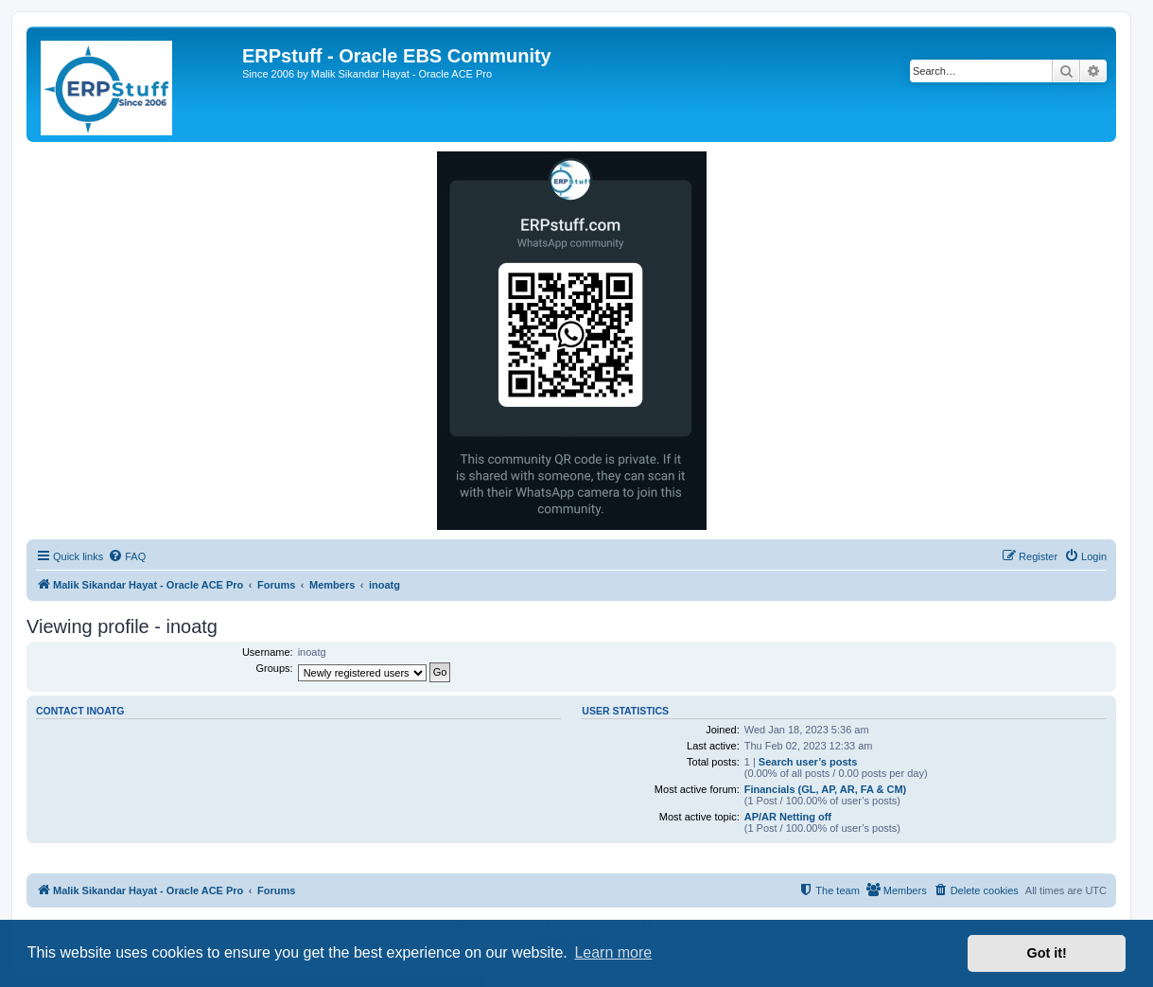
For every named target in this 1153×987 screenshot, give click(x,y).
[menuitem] (127, 556)
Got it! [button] (1047, 953)
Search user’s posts (808, 761)
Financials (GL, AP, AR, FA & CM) (825, 789)
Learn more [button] (613, 952)
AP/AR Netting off (787, 816)
